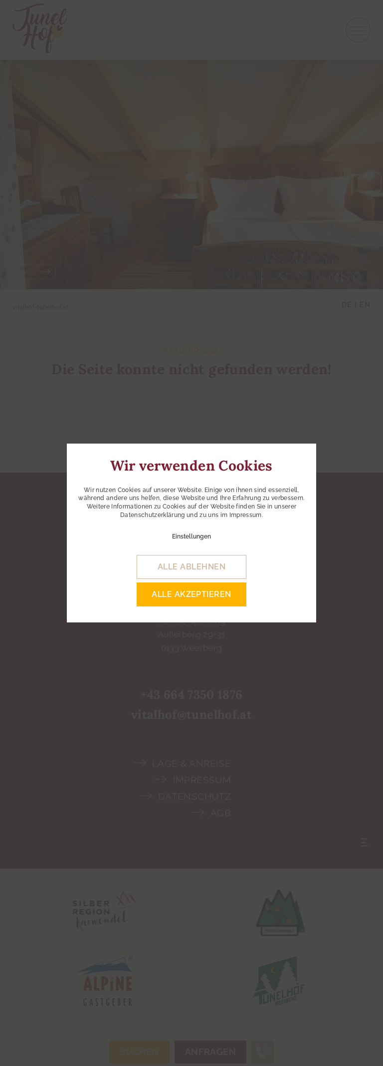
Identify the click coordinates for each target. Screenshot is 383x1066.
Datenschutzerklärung (152, 515)
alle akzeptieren (191, 594)
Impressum (245, 515)
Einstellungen (191, 536)
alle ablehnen (191, 566)
